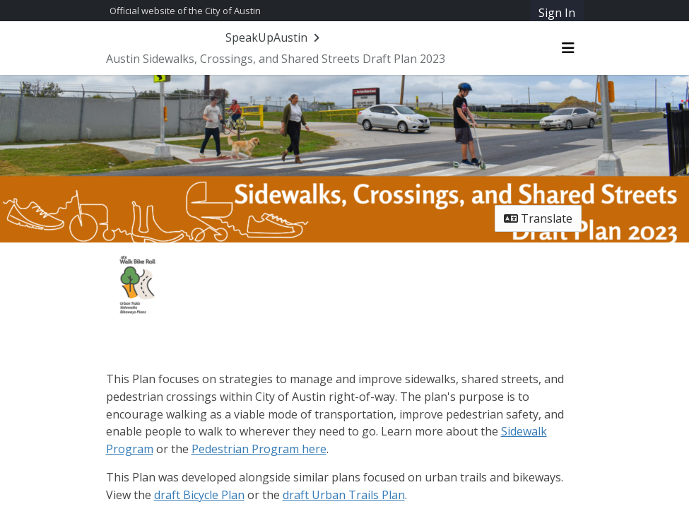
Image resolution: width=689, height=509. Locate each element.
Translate (538, 218)
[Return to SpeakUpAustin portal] (273, 37)
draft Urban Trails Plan (344, 495)
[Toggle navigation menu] (568, 48)
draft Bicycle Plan (199, 495)
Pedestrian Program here (259, 449)
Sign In (556, 13)
